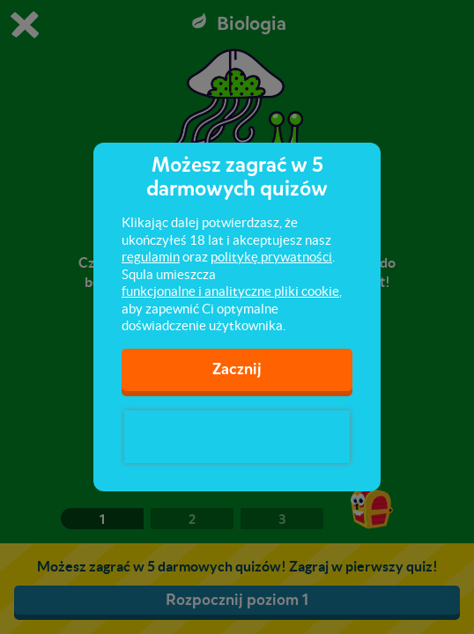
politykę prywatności (271, 256)
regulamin (151, 256)
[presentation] (237, 436)
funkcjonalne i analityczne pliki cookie (230, 291)
